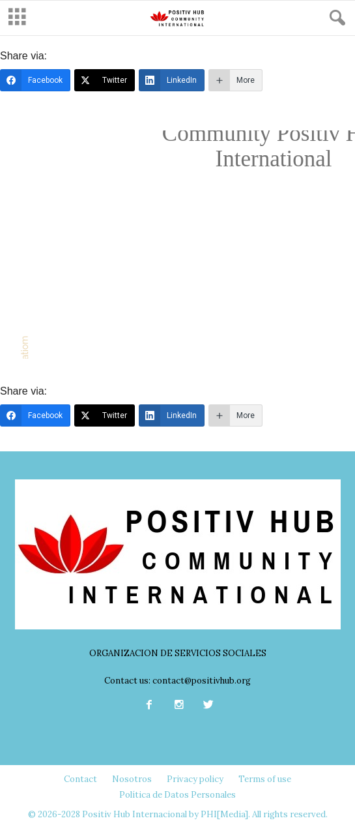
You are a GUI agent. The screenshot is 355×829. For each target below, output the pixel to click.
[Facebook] (35, 80)
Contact (80, 779)
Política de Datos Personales (177, 794)
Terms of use (264, 779)
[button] (334, 18)
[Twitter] (104, 80)
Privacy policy (195, 779)
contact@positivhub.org (201, 680)
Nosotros (132, 779)
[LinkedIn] (172, 80)
